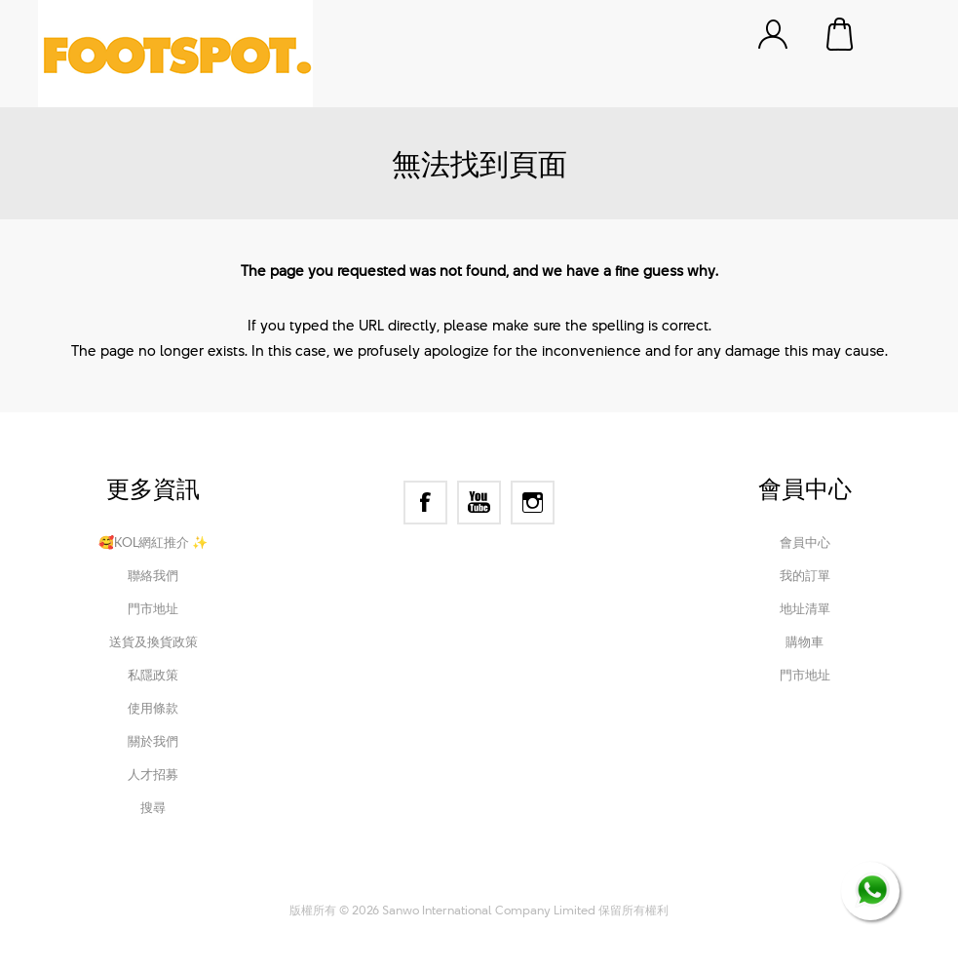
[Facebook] (425, 502)
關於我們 (153, 741)
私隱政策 (153, 674)
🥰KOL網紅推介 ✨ (153, 542)
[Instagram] (533, 502)
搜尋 (153, 807)
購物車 (841, 34)
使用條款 (153, 707)
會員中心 (805, 542)
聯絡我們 (153, 575)
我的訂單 (805, 575)
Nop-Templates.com (610, 883)
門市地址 (153, 608)
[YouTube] (479, 502)
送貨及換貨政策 (153, 641)
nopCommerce (403, 883)
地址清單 (805, 608)
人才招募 (153, 774)
